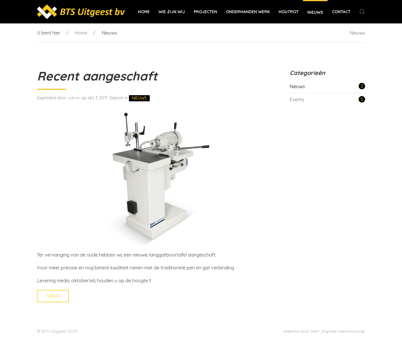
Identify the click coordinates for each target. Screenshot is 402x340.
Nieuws (315, 12)
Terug (52, 296)
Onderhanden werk (248, 11)
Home (144, 11)
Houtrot (289, 11)
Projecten (205, 11)
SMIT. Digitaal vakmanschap (338, 331)
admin (74, 97)
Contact (341, 11)
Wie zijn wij (172, 11)
